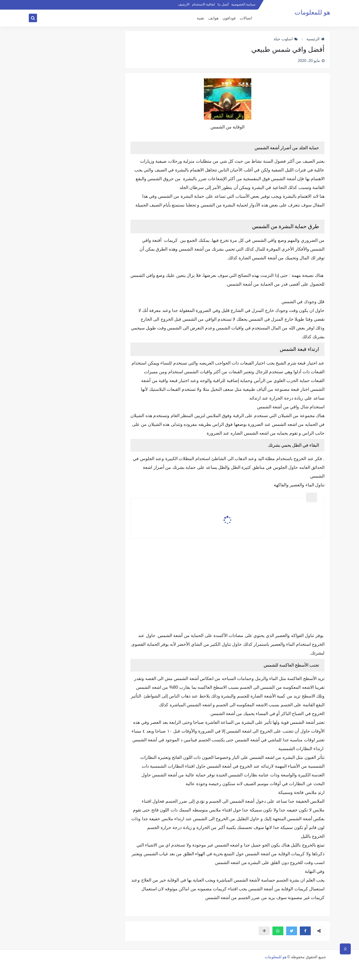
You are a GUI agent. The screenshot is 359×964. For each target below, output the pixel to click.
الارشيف (183, 4)
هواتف (213, 18)
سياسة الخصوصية (243, 4)
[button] (305, 930)
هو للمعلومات (312, 12)
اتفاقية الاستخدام (203, 4)
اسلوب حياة (286, 39)
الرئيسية (315, 39)
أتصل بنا (223, 4)
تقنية (200, 18)
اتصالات (246, 18)
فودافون (229, 18)
